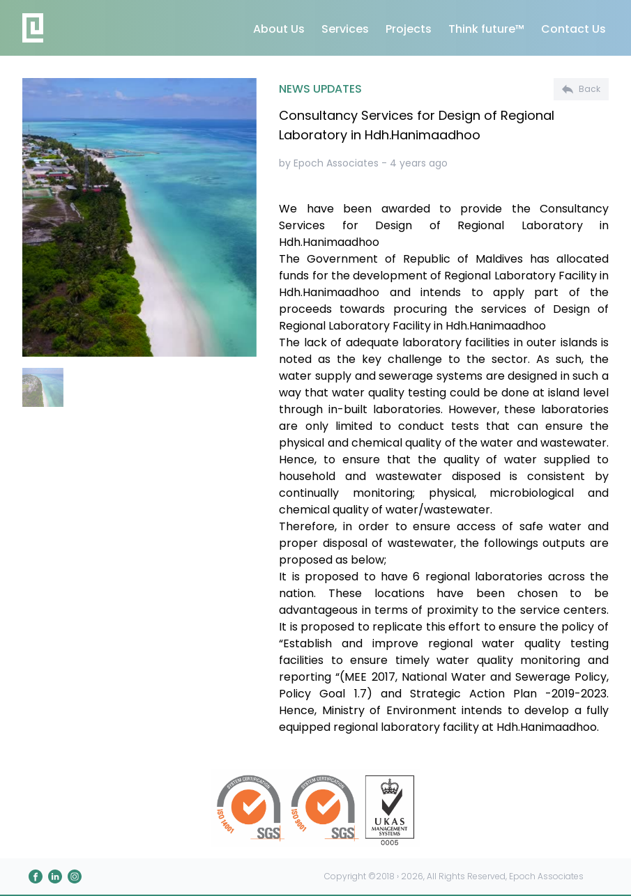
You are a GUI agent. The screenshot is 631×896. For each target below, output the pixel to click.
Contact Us (573, 29)
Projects (409, 29)
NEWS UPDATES (320, 89)
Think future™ (486, 29)
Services (345, 29)
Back (581, 89)
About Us (279, 29)
